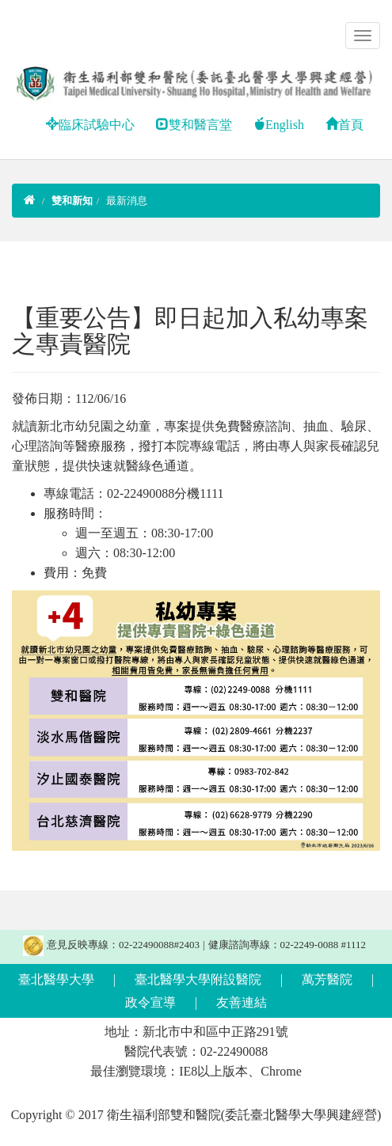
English (278, 124)
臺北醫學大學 (56, 979)
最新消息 (126, 201)
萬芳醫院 (327, 979)
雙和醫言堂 (194, 124)
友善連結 (241, 1002)
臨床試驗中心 (90, 124)
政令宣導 (150, 1002)
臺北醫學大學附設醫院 (198, 979)
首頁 (344, 124)
